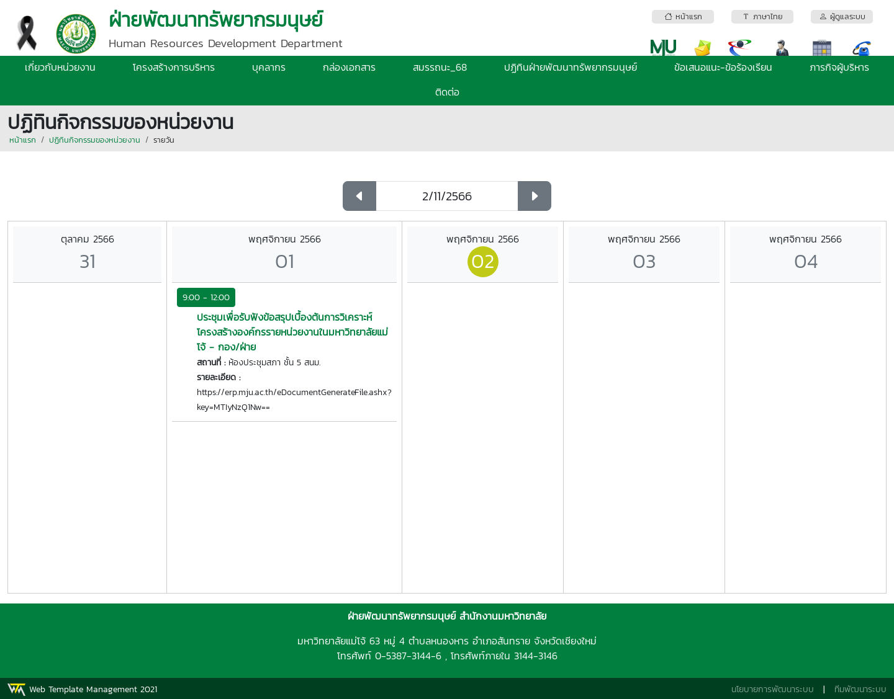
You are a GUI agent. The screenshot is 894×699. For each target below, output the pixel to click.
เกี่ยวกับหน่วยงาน (60, 67)
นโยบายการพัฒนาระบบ (772, 689)
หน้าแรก (22, 140)
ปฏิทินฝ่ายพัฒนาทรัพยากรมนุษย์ (570, 67)
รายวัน (163, 140)
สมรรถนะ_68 (440, 67)
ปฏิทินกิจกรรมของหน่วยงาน (94, 140)
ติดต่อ (447, 91)
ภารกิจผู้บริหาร (839, 67)
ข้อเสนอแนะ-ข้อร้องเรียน (723, 67)
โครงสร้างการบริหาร (174, 67)
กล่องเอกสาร (349, 67)
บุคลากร (269, 67)
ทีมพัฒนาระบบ (860, 689)
